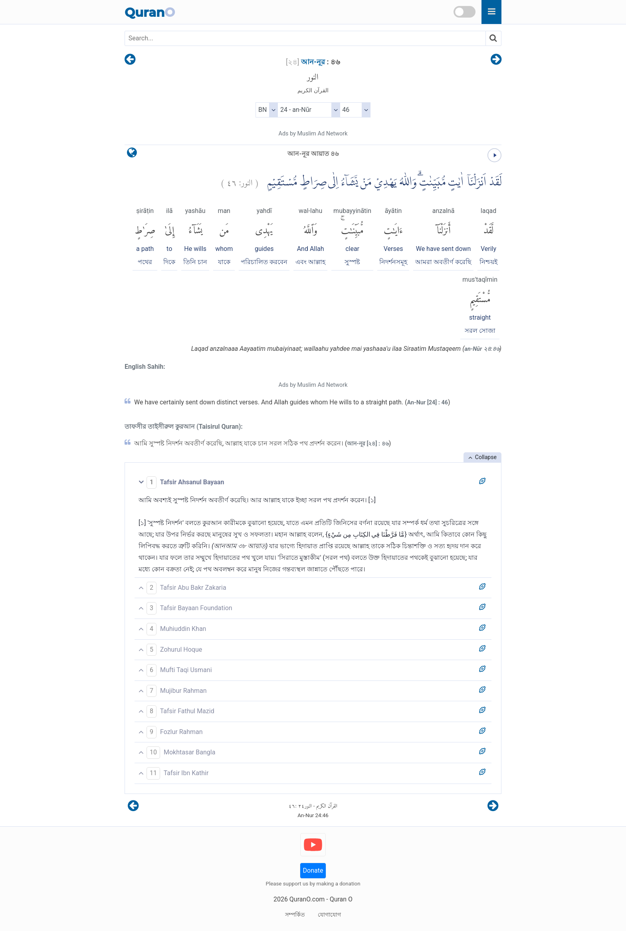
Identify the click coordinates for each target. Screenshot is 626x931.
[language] (132, 154)
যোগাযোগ (329, 914)
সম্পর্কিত (295, 914)
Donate (313, 870)
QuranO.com (307, 899)
